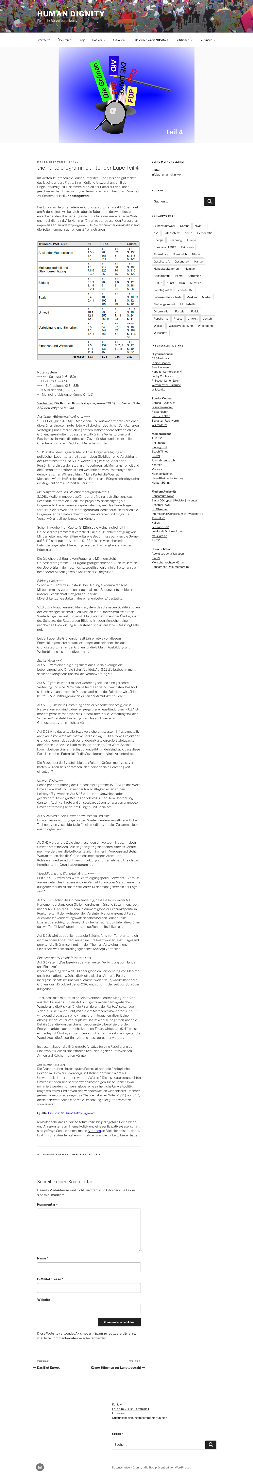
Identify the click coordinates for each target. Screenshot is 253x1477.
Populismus (161, 318)
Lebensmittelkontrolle (167, 297)
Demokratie (204, 233)
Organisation (162, 311)
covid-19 (200, 225)
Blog (82, 40)
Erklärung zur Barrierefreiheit (130, 1408)
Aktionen (120, 40)
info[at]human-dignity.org (167, 174)
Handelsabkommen (166, 268)
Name (42, 1258)
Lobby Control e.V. (163, 376)
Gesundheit (182, 261)
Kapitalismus (162, 275)
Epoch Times (160, 451)
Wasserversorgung (181, 325)
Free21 (156, 456)
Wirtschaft (160, 332)
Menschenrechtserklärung (168, 562)
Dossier (99, 40)
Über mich (64, 40)
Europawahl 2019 (165, 247)
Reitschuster (160, 411)
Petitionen (184, 40)
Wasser (158, 325)
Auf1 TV (157, 438)
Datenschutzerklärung (126, 1467)
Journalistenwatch (163, 460)
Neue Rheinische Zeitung (167, 478)
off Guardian (159, 536)
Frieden (196, 254)
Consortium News (163, 495)
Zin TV (156, 540)
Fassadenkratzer (162, 407)
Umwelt (192, 318)
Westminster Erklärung (166, 385)
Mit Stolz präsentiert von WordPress (166, 1467)
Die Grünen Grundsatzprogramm (71, 1113)
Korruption (194, 275)
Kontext (157, 464)
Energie (158, 240)
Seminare (207, 40)
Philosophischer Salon (165, 380)
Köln (182, 283)
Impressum (119, 1413)
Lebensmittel (185, 290)
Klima (179, 275)
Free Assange (160, 367)
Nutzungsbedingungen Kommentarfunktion (139, 1417)
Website (43, 1300)
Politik (95, 1154)
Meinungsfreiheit (164, 304)
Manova (157, 469)
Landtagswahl (163, 290)
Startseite (43, 40)
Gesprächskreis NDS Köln (151, 40)
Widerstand (205, 325)
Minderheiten (188, 304)
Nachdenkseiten (162, 473)
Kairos (156, 522)
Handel (198, 261)
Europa (191, 240)
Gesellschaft (162, 261)
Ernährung (175, 240)
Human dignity (71, 14)
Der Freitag (158, 442)
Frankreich (180, 254)
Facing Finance (161, 363)
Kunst (170, 283)
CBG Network (160, 358)
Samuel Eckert (161, 416)
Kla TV (156, 558)
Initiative (189, 268)
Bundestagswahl (57, 1154)
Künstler (195, 283)
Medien (206, 297)
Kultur (157, 283)
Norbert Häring (161, 482)
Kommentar (47, 1204)
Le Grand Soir (160, 527)
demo (188, 233)
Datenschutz (171, 233)
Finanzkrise (161, 254)
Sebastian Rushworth (165, 420)
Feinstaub (187, 247)
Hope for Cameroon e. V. (167, 371)
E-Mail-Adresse (50, 1279)
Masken (192, 297)
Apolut (168, 553)
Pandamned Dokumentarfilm (170, 566)
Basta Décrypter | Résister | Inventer (174, 500)
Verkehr (208, 318)
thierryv (71, 162)
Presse (178, 318)
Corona (184, 225)
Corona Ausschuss (163, 402)
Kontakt (117, 1404)
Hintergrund (159, 447)
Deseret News (161, 504)
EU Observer (160, 509)
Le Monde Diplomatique (167, 531)
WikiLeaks (158, 389)
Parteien (79, 1154)
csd (156, 233)
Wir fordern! (159, 425)
